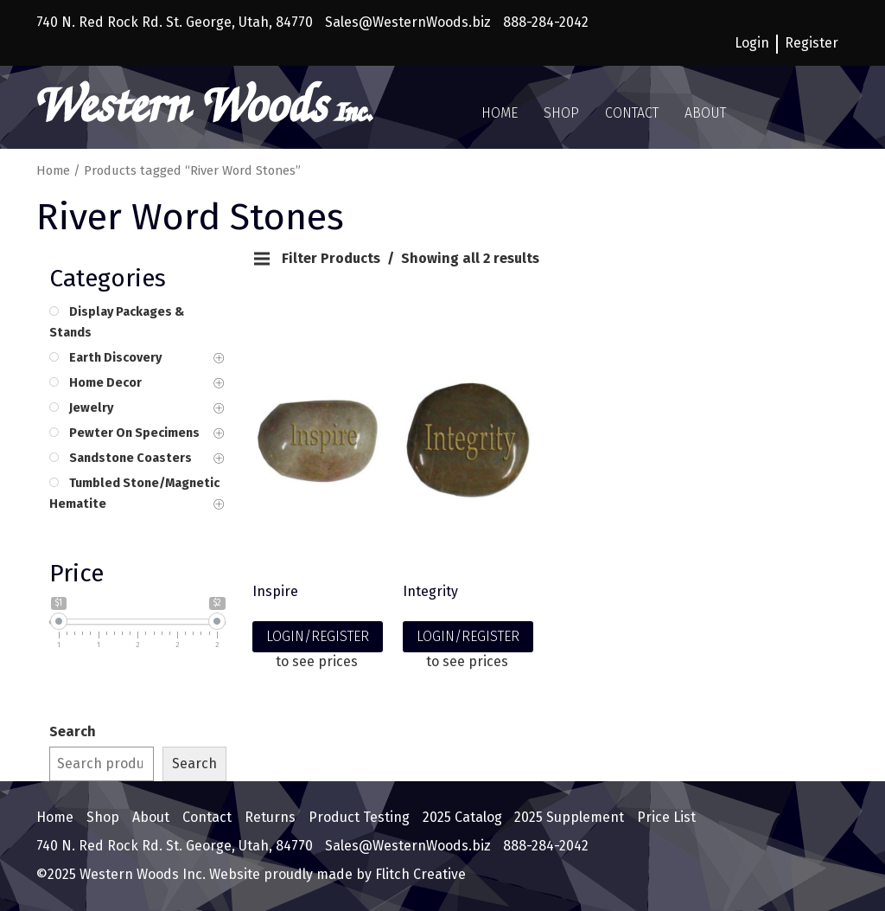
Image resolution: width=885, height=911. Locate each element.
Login (752, 43)
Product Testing (359, 817)
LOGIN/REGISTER (317, 636)
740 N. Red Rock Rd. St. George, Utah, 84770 (174, 22)
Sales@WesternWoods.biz (408, 22)
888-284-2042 (546, 22)
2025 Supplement (569, 817)
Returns (270, 817)
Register (811, 43)
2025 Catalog (462, 817)
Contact (632, 113)
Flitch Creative (419, 874)
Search (72, 731)
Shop (561, 113)
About (705, 113)
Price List (666, 817)
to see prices (317, 661)
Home (499, 113)
